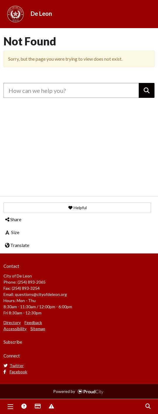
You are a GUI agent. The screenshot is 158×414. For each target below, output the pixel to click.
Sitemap (37, 328)
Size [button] (11, 232)
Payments (37, 406)
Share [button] (12, 219)
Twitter (14, 365)
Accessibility (15, 328)
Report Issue (51, 406)
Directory (12, 322)
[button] (77, 207)
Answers (23, 406)
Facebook (15, 371)
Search (147, 406)
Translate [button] (16, 245)
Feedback (33, 322)
